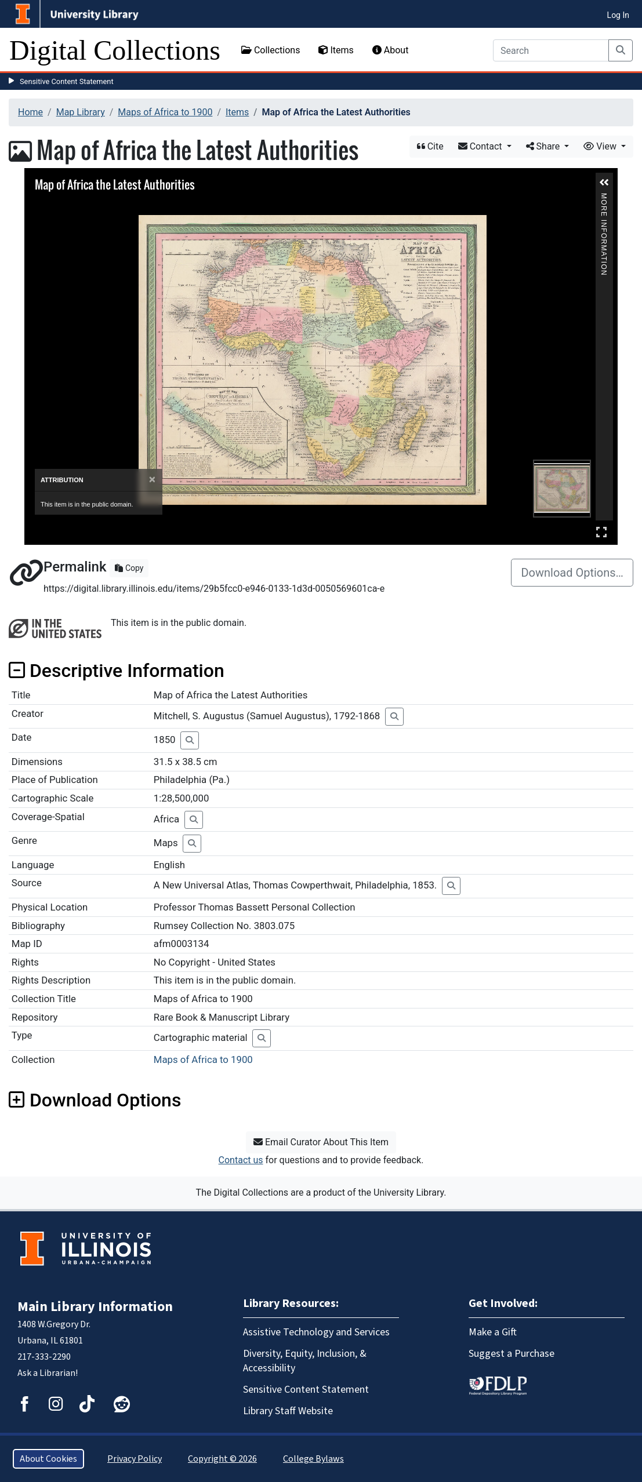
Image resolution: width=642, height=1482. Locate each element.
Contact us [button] (241, 1160)
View (601, 146)
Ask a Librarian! (47, 1373)
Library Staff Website (288, 1411)
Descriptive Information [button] (116, 671)
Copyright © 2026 (222, 1458)
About (390, 50)
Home (30, 112)
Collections (270, 50)
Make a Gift (493, 1332)
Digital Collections (114, 50)
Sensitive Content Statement (67, 81)
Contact (481, 146)
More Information (604, 198)
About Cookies (48, 1458)
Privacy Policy (134, 1458)
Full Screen (601, 532)
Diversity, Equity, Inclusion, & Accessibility (305, 1360)
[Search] (551, 50)
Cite (430, 146)
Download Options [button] (95, 1100)
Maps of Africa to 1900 (165, 112)
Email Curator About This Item (321, 1142)
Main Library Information (95, 1307)
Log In (618, 15)
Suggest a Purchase (511, 1353)
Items (335, 50)
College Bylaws (313, 1458)
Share (544, 146)
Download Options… (572, 573)
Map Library (80, 112)
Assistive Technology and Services (316, 1332)
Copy (129, 568)
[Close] (152, 479)
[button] (604, 182)
